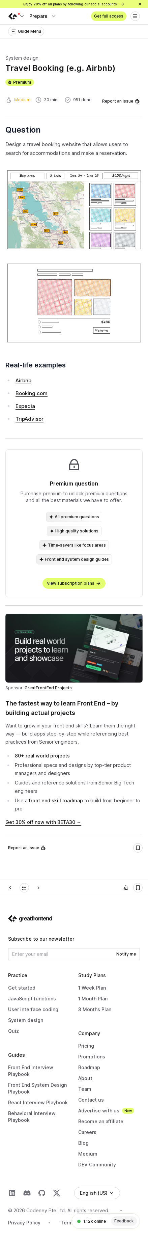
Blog (83, 1143)
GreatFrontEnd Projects (48, 687)
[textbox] (74, 774)
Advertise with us (98, 1110)
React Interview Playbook (38, 1102)
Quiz (13, 1031)
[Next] (38, 887)
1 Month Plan (93, 998)
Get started (21, 988)
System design (25, 1020)
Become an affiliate (100, 1121)
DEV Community (97, 1164)
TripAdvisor (29, 419)
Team (84, 1089)
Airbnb (23, 380)
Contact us (91, 1100)
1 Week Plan (92, 988)
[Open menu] (135, 16)
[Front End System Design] (24, 887)
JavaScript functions (32, 998)
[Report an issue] (125, 887)
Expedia (25, 406)
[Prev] (10, 887)
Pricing (86, 1046)
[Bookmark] (138, 848)
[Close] (140, 4)
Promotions (91, 1056)
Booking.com (32, 393)
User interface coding (33, 1009)
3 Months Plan (94, 1009)
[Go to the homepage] (30, 918)
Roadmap (89, 1067)
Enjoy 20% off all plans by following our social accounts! (74, 4)
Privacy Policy (24, 1222)
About (85, 1078)
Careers (87, 1132)
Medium (87, 1154)
